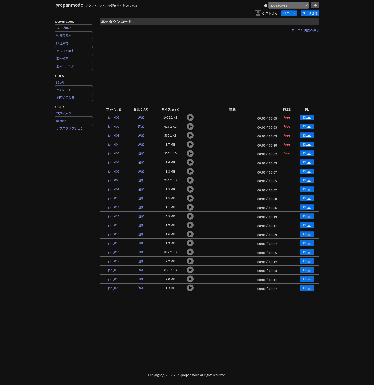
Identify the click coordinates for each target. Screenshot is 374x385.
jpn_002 (113, 126)
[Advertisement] (210, 67)
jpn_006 (113, 162)
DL (307, 117)
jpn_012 (113, 216)
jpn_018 (113, 270)
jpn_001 (113, 117)
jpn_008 (113, 180)
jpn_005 (113, 153)
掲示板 (60, 82)
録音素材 (62, 43)
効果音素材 (64, 35)
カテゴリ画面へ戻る (305, 30)
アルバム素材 (65, 50)
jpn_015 (113, 243)
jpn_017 (113, 261)
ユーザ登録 (309, 13)
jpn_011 (113, 207)
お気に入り (64, 113)
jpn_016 (113, 252)
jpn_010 (113, 198)
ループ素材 (63, 28)
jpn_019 (113, 279)
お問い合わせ (65, 97)
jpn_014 (113, 234)
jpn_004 (113, 144)
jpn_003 (113, 135)
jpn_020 (113, 287)
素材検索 (62, 58)
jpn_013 (113, 225)
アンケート (63, 89)
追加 (141, 117)
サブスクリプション (70, 128)
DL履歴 (61, 120)
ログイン (289, 13)
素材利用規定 (65, 66)
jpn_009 (113, 189)
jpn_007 (113, 171)
